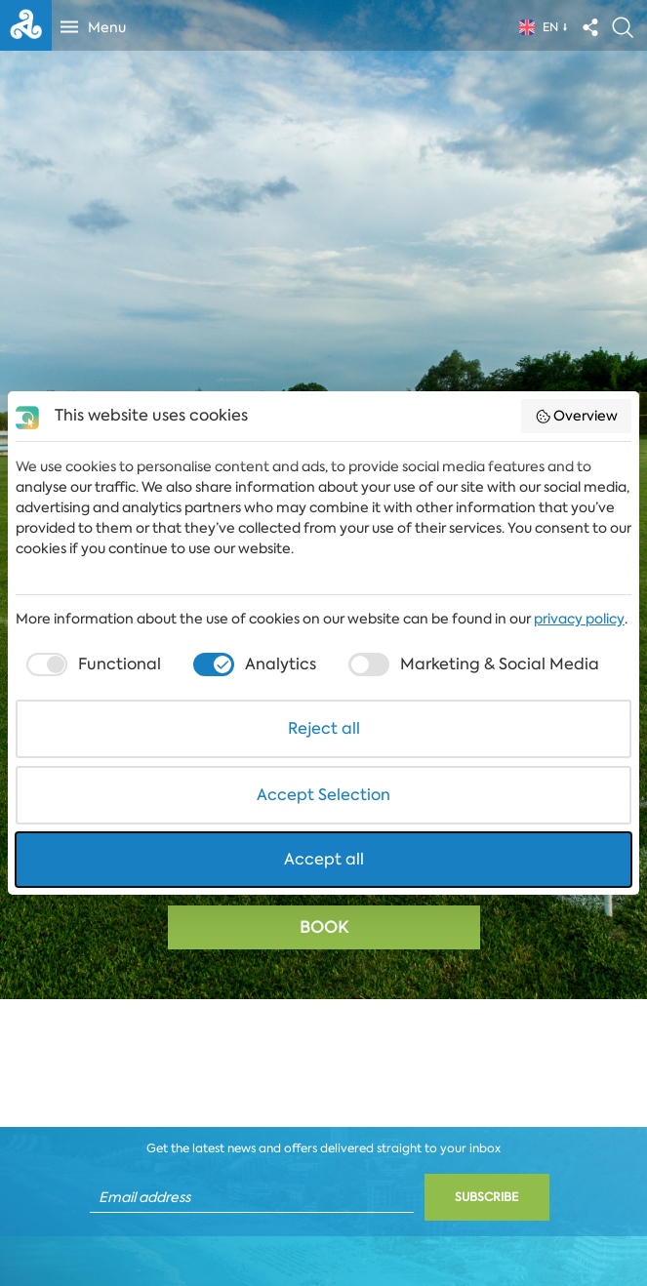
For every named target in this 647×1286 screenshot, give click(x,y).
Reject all (324, 728)
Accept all (324, 859)
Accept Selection (323, 794)
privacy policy (579, 618)
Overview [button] (577, 415)
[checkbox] (91, 664)
